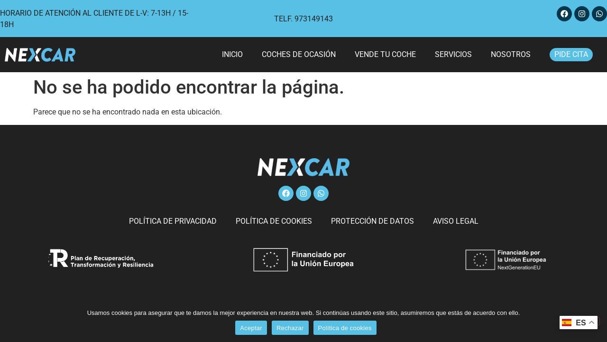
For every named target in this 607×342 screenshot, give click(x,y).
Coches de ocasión (299, 54)
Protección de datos (372, 221)
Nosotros (511, 54)
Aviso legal (455, 221)
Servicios (453, 54)
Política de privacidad (173, 221)
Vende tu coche (385, 54)
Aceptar (251, 328)
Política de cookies (274, 221)
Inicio (232, 54)
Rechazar (290, 328)
